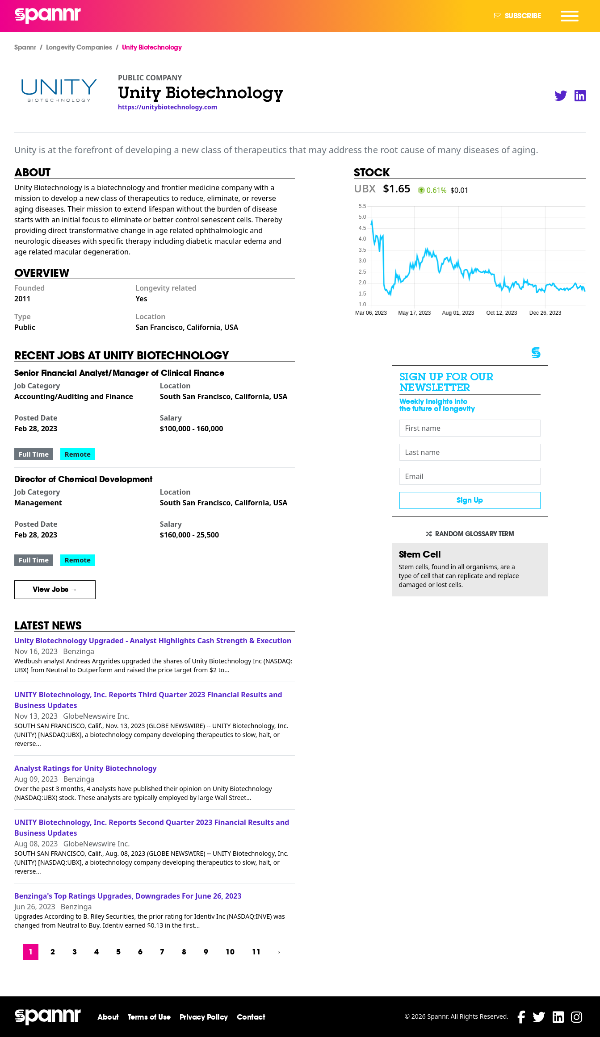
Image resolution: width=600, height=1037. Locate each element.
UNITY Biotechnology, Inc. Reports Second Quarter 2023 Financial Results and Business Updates (151, 827)
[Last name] (470, 452)
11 (256, 952)
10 (230, 952)
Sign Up (470, 500)
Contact (251, 1017)
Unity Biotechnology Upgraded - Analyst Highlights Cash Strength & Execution (152, 641)
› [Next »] (279, 952)
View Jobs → (55, 589)
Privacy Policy (204, 1017)
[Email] (470, 476)
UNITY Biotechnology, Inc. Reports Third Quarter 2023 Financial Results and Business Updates (148, 700)
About (108, 1017)
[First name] (470, 428)
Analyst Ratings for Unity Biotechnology (85, 768)
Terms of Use (149, 1017)
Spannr (25, 47)
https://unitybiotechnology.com (167, 107)
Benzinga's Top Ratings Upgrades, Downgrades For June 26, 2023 (128, 896)
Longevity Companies (79, 47)
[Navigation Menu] (570, 16)
